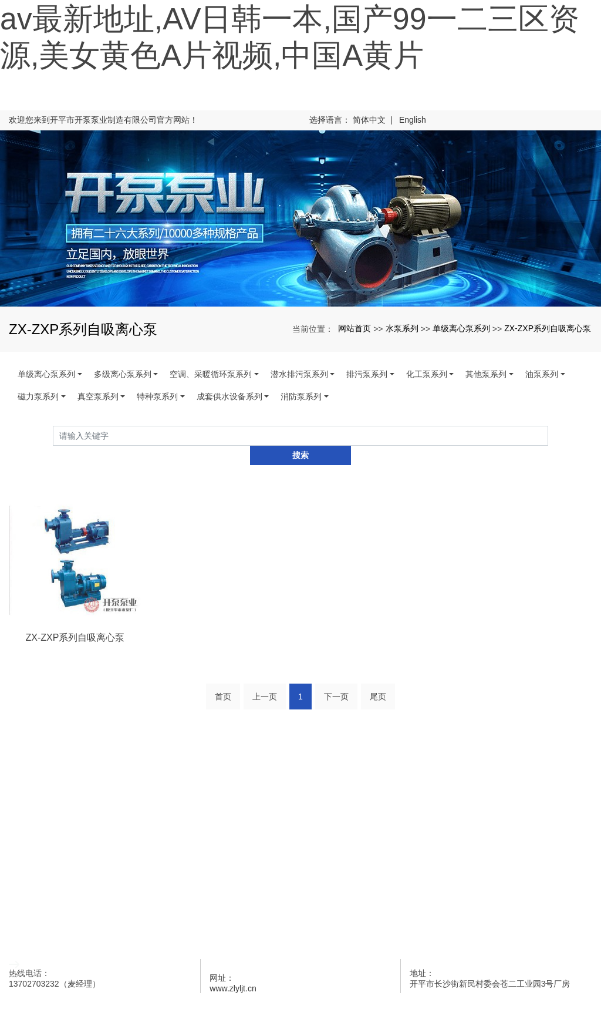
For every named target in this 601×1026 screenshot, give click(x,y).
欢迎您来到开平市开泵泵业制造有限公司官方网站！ (103, 120)
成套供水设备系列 (229, 396)
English (412, 120)
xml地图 (205, 999)
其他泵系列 (486, 374)
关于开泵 (300, 798)
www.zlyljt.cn (233, 968)
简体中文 (369, 120)
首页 (223, 676)
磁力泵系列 (38, 396)
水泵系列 (402, 328)
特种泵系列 (157, 396)
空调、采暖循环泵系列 (211, 374)
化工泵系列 (426, 374)
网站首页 (354, 328)
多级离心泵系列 (122, 374)
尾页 (378, 676)
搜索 (548, 435)
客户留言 (300, 891)
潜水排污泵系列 (299, 374)
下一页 (336, 676)
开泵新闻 (300, 829)
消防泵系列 (301, 396)
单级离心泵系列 (461, 328)
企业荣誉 (300, 860)
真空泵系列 (98, 396)
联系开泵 (300, 922)
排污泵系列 (366, 374)
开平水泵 (66, 999)
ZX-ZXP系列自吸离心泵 (547, 328)
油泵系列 (541, 374)
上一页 (264, 676)
